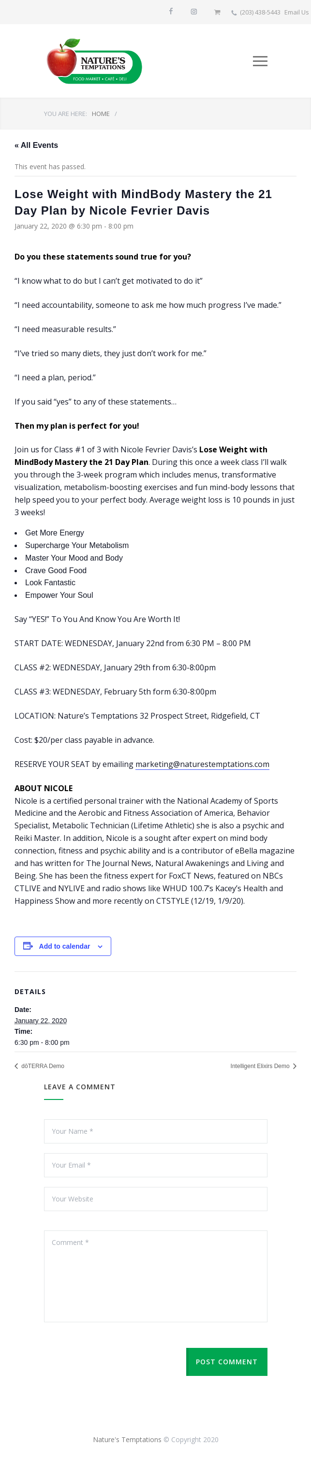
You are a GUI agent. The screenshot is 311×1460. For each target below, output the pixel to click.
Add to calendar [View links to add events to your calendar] (64, 946)
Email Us (296, 12)
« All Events (36, 145)
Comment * (155, 1276)
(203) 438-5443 (260, 12)
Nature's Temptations (127, 1439)
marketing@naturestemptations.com (202, 764)
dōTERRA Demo (42, 1066)
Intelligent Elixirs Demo (261, 1066)
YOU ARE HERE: (65, 113)
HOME (101, 113)
